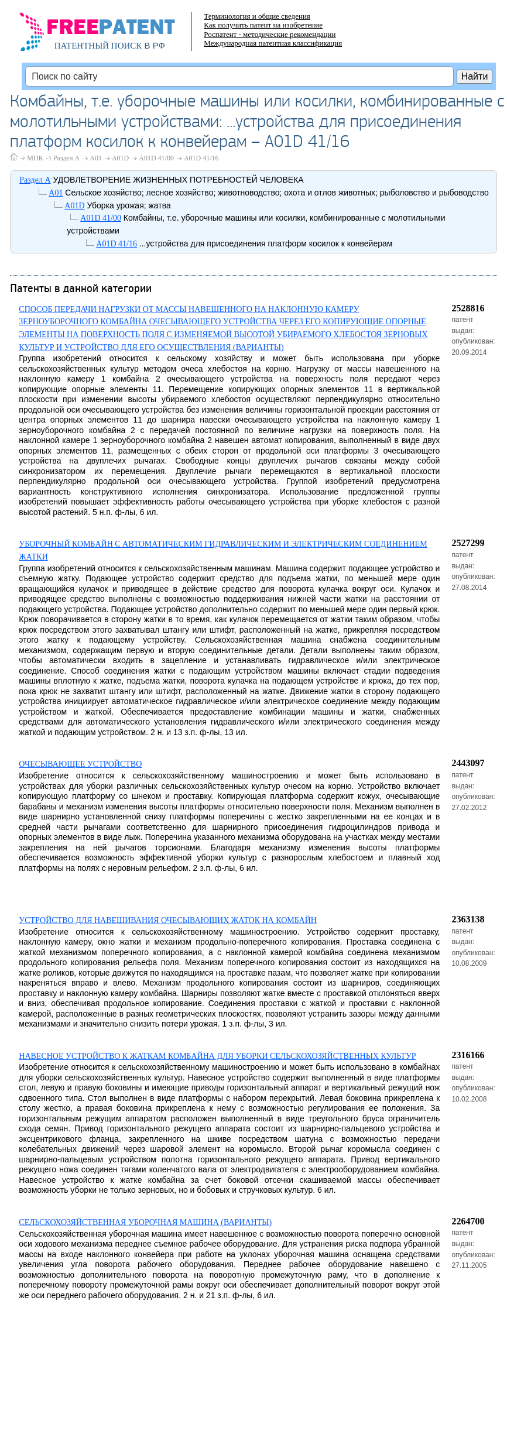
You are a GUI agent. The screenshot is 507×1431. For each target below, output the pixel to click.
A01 (96, 158)
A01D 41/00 (156, 158)
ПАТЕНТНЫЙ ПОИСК (98, 45)
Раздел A (66, 158)
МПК (35, 158)
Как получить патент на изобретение (263, 24)
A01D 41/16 (201, 158)
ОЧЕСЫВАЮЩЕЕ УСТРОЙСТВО (80, 764)
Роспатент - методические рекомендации (269, 34)
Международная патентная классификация (273, 43)
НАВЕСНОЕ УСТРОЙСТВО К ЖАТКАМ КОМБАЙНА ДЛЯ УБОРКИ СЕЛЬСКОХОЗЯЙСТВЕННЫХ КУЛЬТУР (217, 1056)
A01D (120, 158)
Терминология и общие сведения (257, 16)
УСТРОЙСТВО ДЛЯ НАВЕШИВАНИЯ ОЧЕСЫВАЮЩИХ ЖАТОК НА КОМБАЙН (168, 920)
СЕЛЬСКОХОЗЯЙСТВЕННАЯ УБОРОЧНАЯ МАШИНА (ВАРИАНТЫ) (145, 1222)
